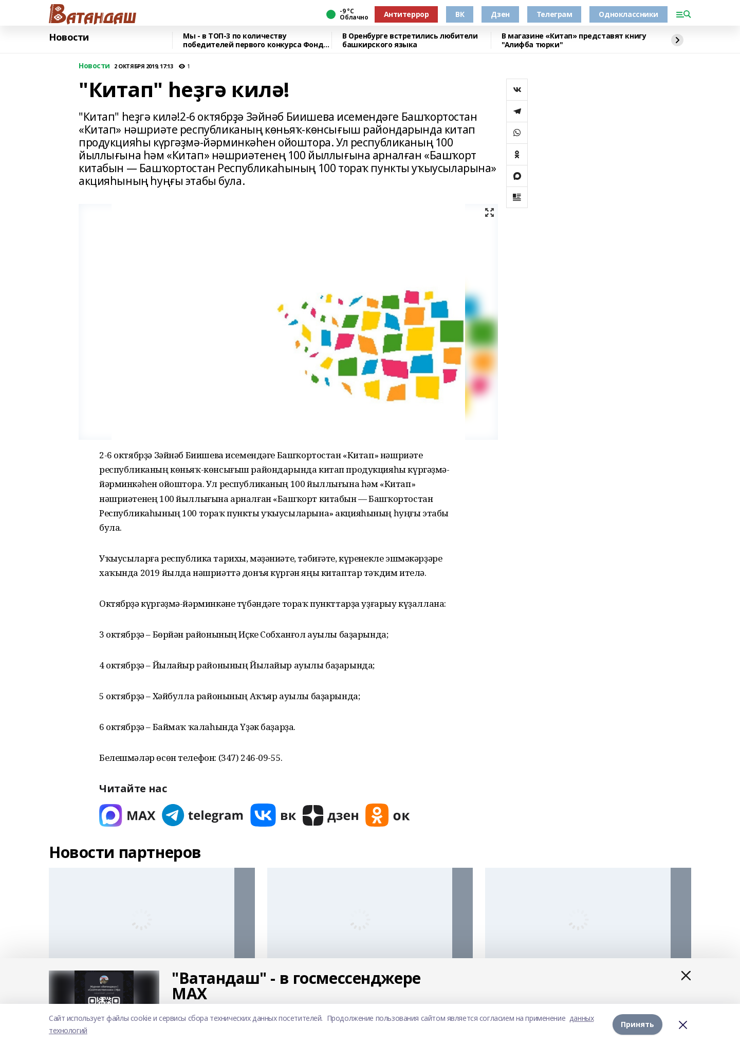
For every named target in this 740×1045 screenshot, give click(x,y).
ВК (459, 14)
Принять (637, 1024)
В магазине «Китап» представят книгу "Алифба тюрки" (574, 40)
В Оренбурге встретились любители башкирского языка (410, 40)
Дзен (500, 14)
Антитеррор (406, 14)
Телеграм (554, 14)
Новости (69, 37)
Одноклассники (628, 14)
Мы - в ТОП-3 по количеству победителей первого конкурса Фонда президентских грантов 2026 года (255, 40)
